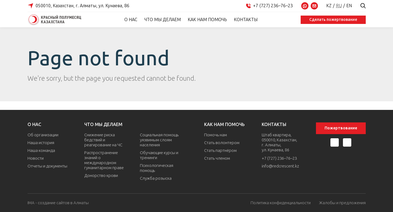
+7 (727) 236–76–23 (279, 158)
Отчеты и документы (47, 166)
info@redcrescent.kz (280, 166)
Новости (36, 158)
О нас (130, 19)
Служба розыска (156, 178)
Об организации (43, 134)
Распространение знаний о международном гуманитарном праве (104, 160)
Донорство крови (101, 175)
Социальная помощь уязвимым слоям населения (159, 139)
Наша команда (41, 150)
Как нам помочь (207, 19)
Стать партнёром (220, 150)
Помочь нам (215, 134)
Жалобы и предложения (342, 203)
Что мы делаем (162, 19)
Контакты (246, 19)
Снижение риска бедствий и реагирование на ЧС (103, 139)
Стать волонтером (221, 142)
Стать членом (217, 158)
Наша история (41, 142)
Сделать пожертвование (333, 19)
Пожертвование (341, 128)
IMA (31, 202)
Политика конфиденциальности (281, 203)
